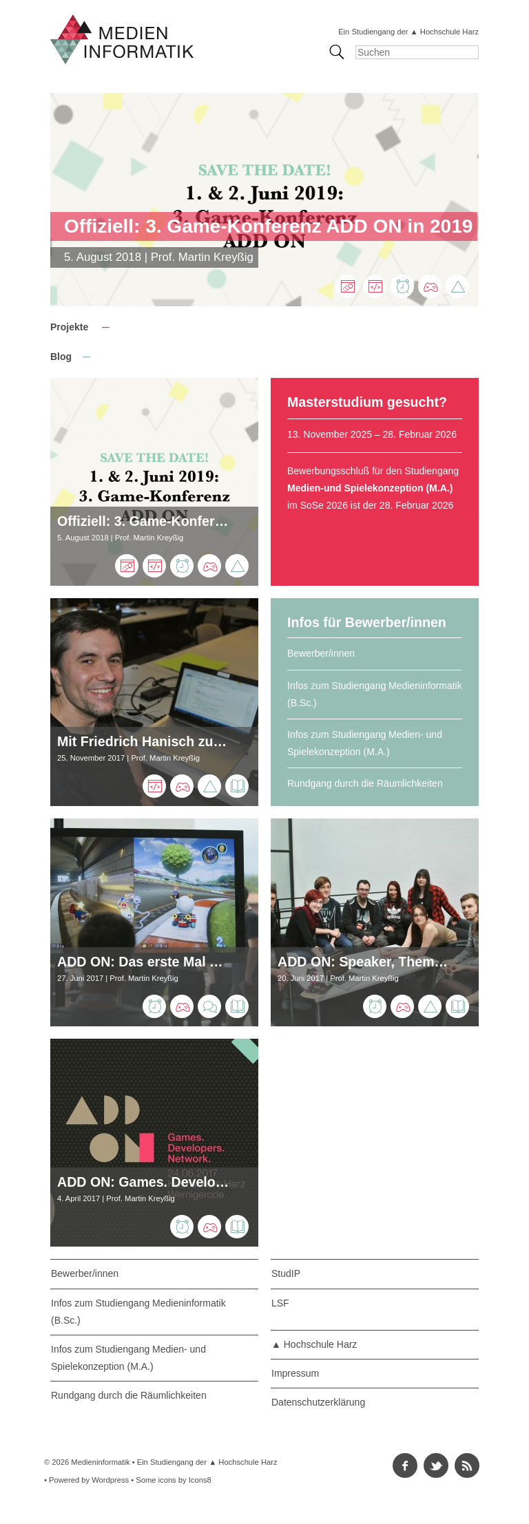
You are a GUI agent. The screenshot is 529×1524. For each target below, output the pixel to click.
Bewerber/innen (321, 653)
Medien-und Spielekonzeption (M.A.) (370, 488)
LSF (280, 1303)
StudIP (285, 1273)
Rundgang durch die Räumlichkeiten (365, 783)
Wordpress (110, 1480)
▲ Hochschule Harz (314, 1344)
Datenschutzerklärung (318, 1402)
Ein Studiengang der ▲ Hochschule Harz (408, 32)
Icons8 (200, 1480)
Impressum (295, 1373)
